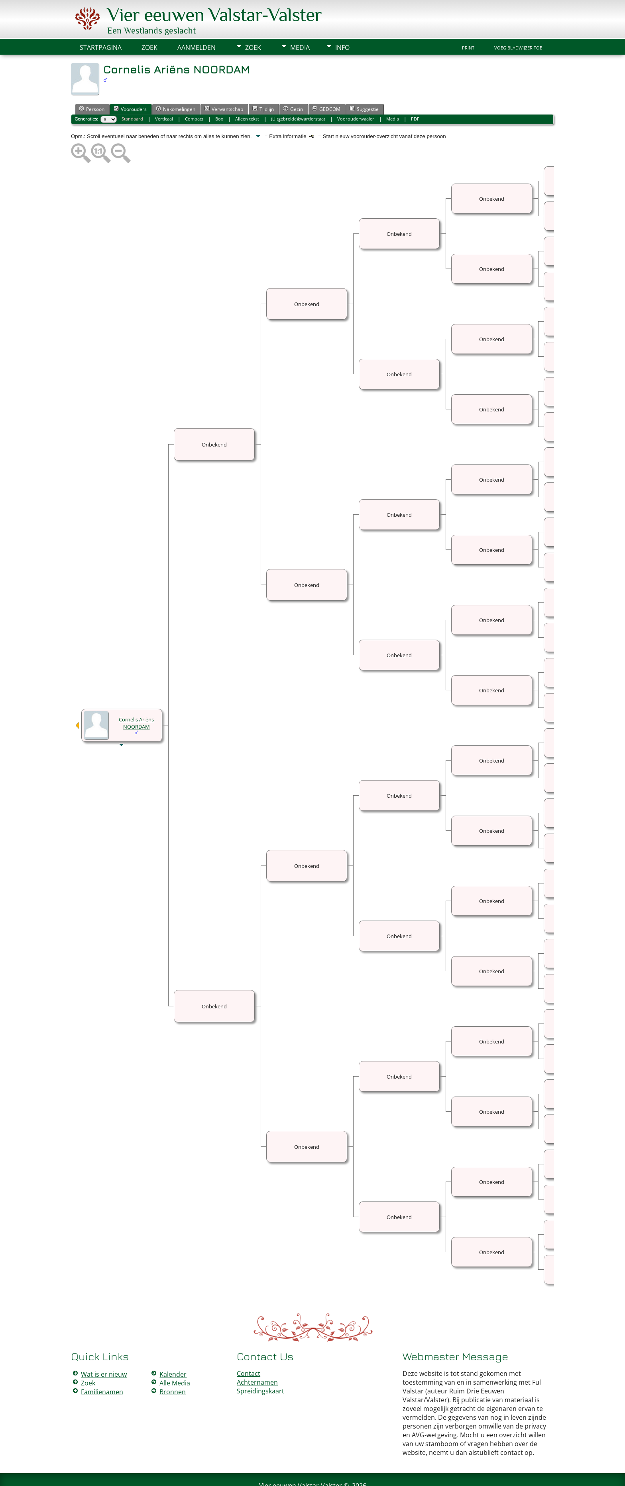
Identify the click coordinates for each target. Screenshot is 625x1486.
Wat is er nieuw (104, 1350)
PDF (415, 95)
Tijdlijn (263, 85)
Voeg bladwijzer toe (518, 24)
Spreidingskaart (260, 1367)
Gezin (293, 85)
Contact (248, 1349)
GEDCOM (326, 85)
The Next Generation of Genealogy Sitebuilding (289, 1469)
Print (468, 24)
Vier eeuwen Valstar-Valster (300, 1461)
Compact (194, 95)
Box (219, 95)
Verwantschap (223, 85)
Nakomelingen (175, 85)
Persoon (91, 85)
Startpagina (101, 23)
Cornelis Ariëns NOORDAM (136, 699)
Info (342, 23)
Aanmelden (196, 23)
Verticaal (164, 95)
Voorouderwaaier (355, 95)
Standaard (132, 95)
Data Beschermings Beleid (360, 1475)
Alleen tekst (247, 95)
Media (300, 23)
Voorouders (130, 85)
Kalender (173, 1350)
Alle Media (174, 1359)
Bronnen (172, 1367)
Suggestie (364, 85)
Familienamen (102, 1367)
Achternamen (257, 1358)
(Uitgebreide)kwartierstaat (298, 95)
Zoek (253, 23)
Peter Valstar (314, 1475)
